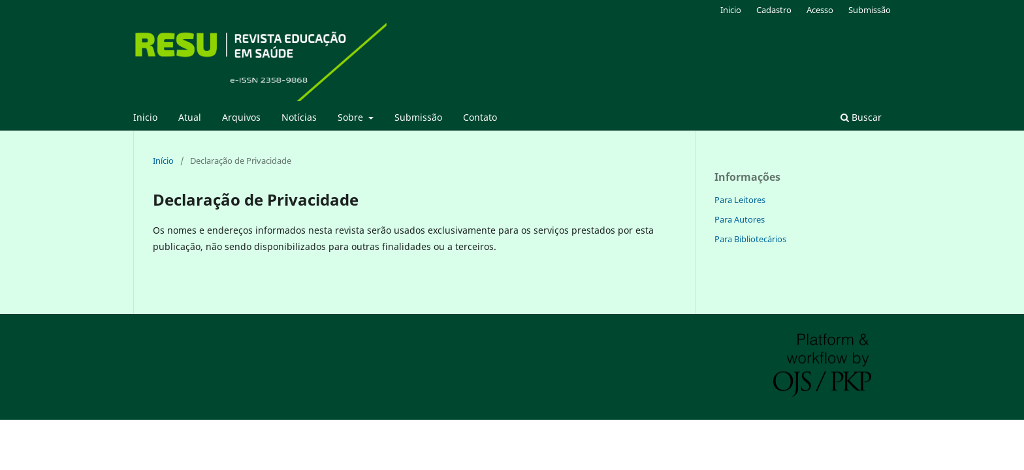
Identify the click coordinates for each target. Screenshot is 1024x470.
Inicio (145, 117)
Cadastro (774, 10)
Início (163, 160)
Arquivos (241, 117)
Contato (480, 117)
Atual (189, 117)
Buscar (861, 117)
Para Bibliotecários (750, 239)
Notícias (299, 117)
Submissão (418, 117)
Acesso (820, 10)
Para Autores (739, 219)
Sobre (352, 117)
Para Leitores (739, 200)
